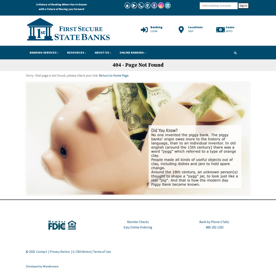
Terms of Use (102, 252)
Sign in (243, 5)
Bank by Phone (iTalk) (214, 222)
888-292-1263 (214, 227)
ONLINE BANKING (133, 53)
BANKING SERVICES (44, 53)
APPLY (229, 31)
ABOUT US (103, 53)
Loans (230, 27)
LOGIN (153, 31)
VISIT (191, 31)
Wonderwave (51, 266)
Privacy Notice (60, 252)
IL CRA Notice (81, 252)
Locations (195, 27)
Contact (41, 252)
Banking (156, 27)
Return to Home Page (114, 75)
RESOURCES (76, 53)
